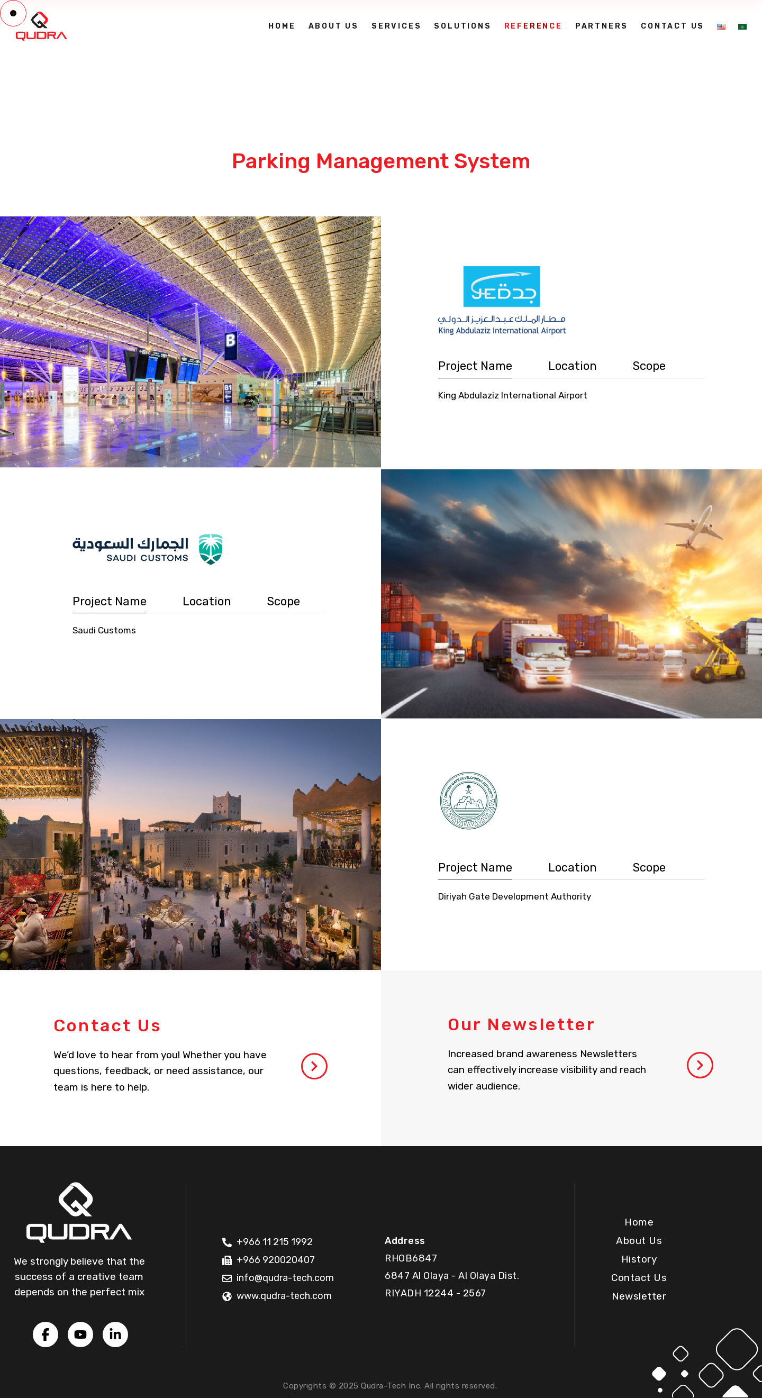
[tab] (475, 366)
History (639, 1259)
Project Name (475, 366)
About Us (639, 1240)
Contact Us (639, 1278)
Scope (649, 366)
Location (572, 366)
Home (639, 1222)
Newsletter (639, 1296)
